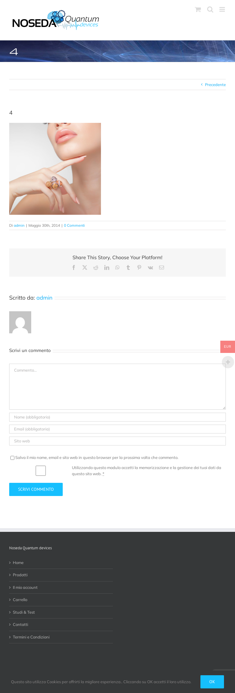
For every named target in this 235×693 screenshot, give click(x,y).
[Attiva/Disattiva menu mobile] (222, 9)
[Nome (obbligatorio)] (117, 417)
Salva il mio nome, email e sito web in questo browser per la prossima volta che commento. (96, 457)
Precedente (215, 84)
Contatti (20, 624)
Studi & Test (24, 612)
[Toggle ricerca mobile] (210, 9)
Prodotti (20, 574)
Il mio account (25, 587)
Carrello (20, 599)
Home (18, 562)
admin (19, 225)
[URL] (117, 441)
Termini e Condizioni (31, 636)
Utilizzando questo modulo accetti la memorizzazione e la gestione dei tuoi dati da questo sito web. (146, 470)
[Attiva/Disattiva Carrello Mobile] (198, 9)
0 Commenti (74, 225)
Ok (212, 681)
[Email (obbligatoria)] (117, 429)
